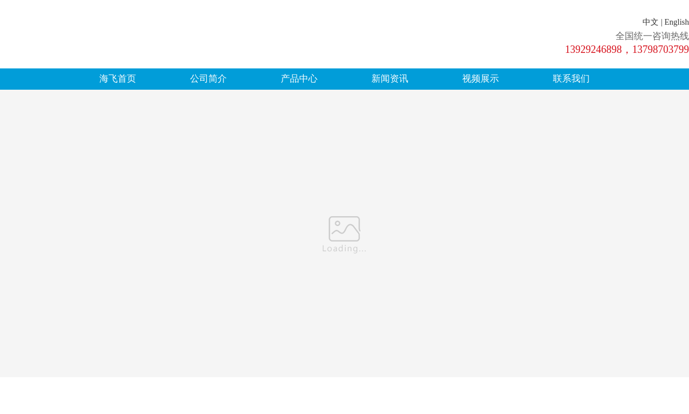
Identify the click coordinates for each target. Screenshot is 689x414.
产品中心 (299, 78)
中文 (650, 22)
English (676, 22)
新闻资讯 (389, 78)
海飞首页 (117, 78)
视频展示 (480, 78)
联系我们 (571, 78)
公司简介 (208, 78)
